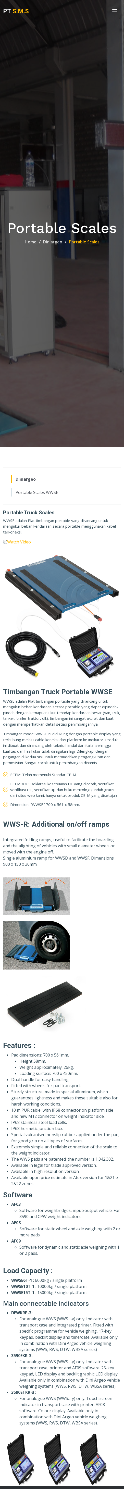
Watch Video (19, 542)
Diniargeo (52, 242)
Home (30, 242)
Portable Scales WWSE (37, 492)
